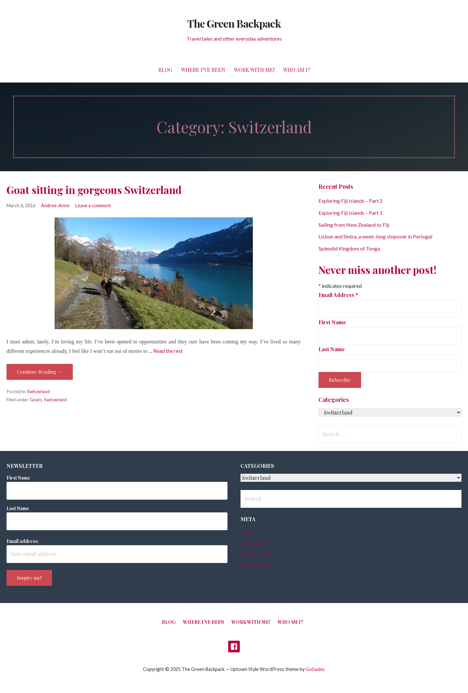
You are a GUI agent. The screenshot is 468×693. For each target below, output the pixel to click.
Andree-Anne (55, 205)
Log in (246, 532)
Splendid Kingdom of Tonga (349, 248)
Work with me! (254, 69)
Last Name (331, 349)
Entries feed (253, 543)
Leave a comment (93, 205)
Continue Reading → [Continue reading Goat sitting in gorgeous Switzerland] (39, 371)
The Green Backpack (234, 23)
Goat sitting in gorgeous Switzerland (94, 190)
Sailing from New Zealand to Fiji (353, 225)
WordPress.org (255, 565)
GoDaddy (315, 669)
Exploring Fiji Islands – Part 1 (350, 213)
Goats (36, 399)
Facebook (234, 646)
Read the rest (168, 351)
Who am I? (296, 69)
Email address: (22, 541)
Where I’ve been (203, 69)
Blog (165, 69)
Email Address (338, 294)
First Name (332, 322)
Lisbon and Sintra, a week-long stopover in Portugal (375, 236)
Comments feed (256, 554)
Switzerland (38, 391)
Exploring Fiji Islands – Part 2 (350, 201)
